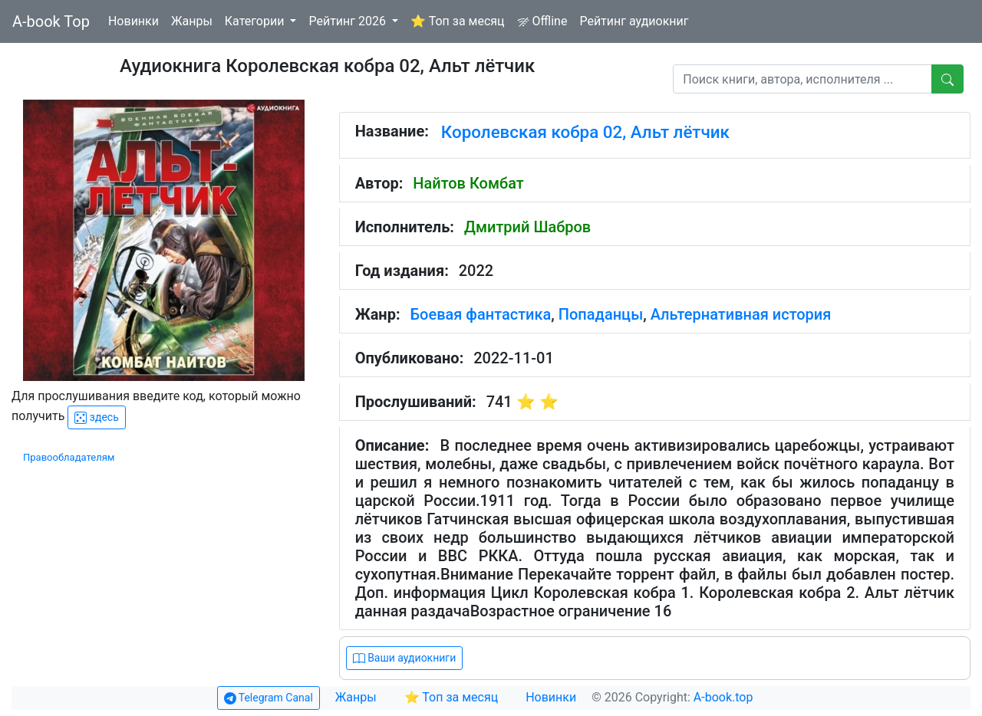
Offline (542, 21)
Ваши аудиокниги (404, 658)
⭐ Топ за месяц (457, 21)
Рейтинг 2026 (348, 21)
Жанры (192, 21)
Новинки (133, 21)
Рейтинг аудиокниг (633, 21)
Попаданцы (601, 314)
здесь (96, 417)
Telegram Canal (268, 698)
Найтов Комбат (468, 183)
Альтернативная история (741, 314)
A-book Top (51, 21)
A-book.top (723, 697)
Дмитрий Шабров (527, 227)
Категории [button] (256, 21)
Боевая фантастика (481, 314)
